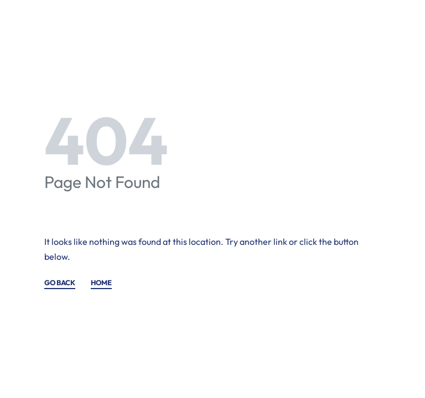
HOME (101, 283)
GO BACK (59, 283)
